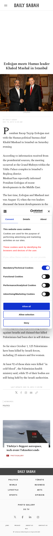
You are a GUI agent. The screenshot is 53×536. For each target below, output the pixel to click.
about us (29, 525)
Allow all (26, 306)
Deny (26, 323)
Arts (39, 490)
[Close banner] (49, 211)
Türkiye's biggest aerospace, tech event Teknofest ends (24, 448)
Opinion (39, 495)
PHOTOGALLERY (17, 456)
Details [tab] (26, 219)
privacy (17, 525)
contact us (43, 525)
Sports (13, 495)
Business (40, 485)
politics (6, 405)
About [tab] (43, 219)
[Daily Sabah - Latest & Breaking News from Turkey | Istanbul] (26, 5)
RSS (26, 528)
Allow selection (26, 314)
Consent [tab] (9, 219)
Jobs (7, 525)
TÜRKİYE (39, 480)
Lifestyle (13, 490)
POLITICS (13, 480)
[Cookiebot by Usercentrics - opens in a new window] (32, 211)
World (13, 485)
